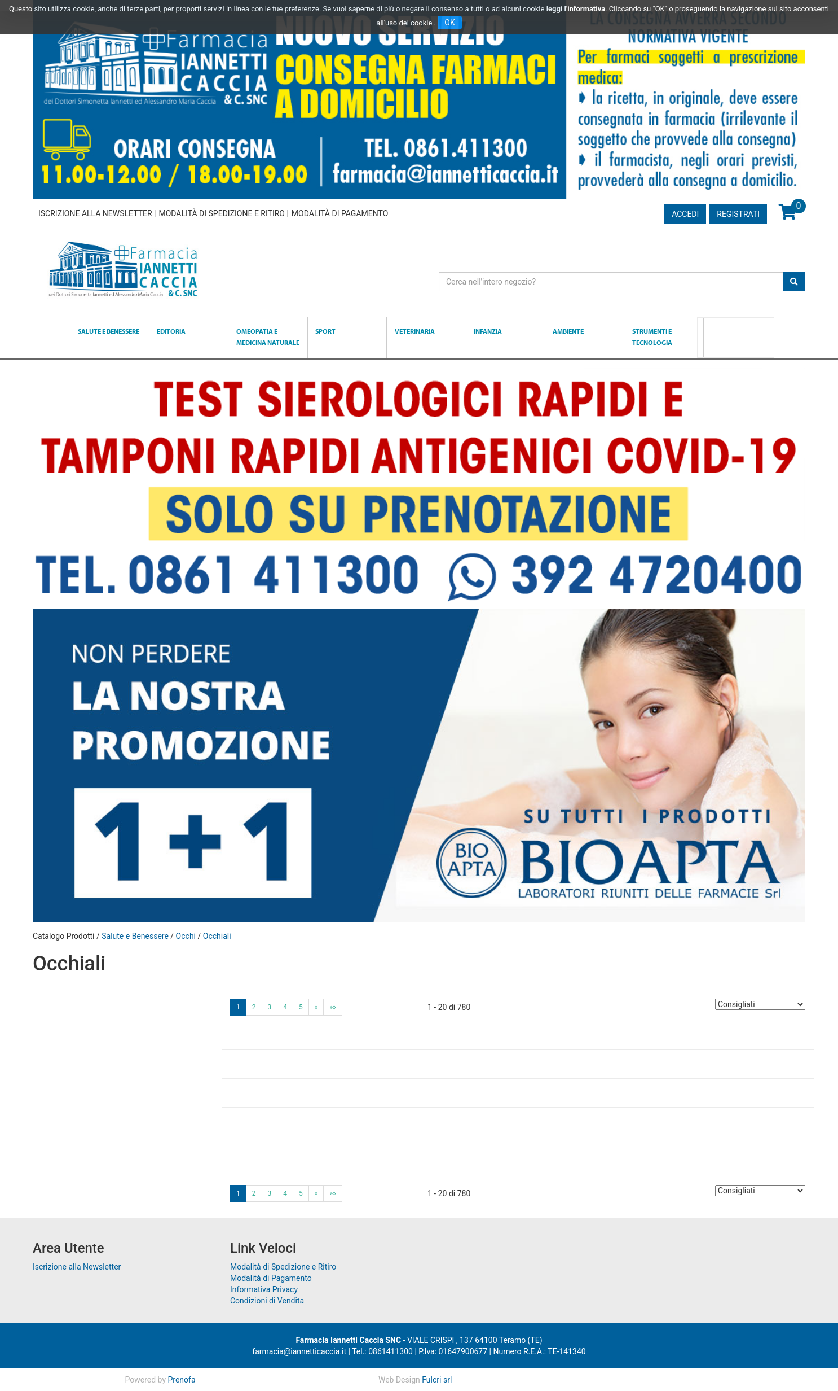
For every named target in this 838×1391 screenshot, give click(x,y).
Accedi (685, 213)
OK (449, 22)
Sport (325, 331)
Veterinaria (415, 331)
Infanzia (488, 331)
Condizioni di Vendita (267, 1300)
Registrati (738, 213)
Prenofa (181, 1379)
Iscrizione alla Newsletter (95, 213)
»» (332, 1007)
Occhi (186, 936)
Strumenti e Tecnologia (652, 337)
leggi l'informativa (576, 9)
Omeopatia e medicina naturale (267, 337)
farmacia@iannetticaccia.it (299, 1351)
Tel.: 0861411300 (382, 1351)
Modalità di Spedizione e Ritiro (221, 213)
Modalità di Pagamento (340, 213)
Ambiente (568, 331)
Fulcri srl (437, 1379)
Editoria (171, 331)
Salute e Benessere (108, 331)
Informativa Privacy (264, 1289)
